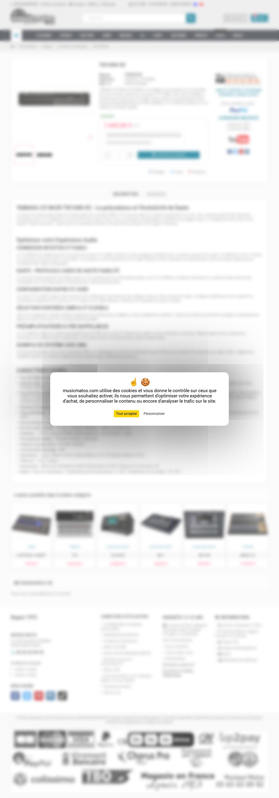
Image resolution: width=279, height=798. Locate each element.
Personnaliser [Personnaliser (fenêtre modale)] (154, 414)
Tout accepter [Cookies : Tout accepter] (126, 414)
